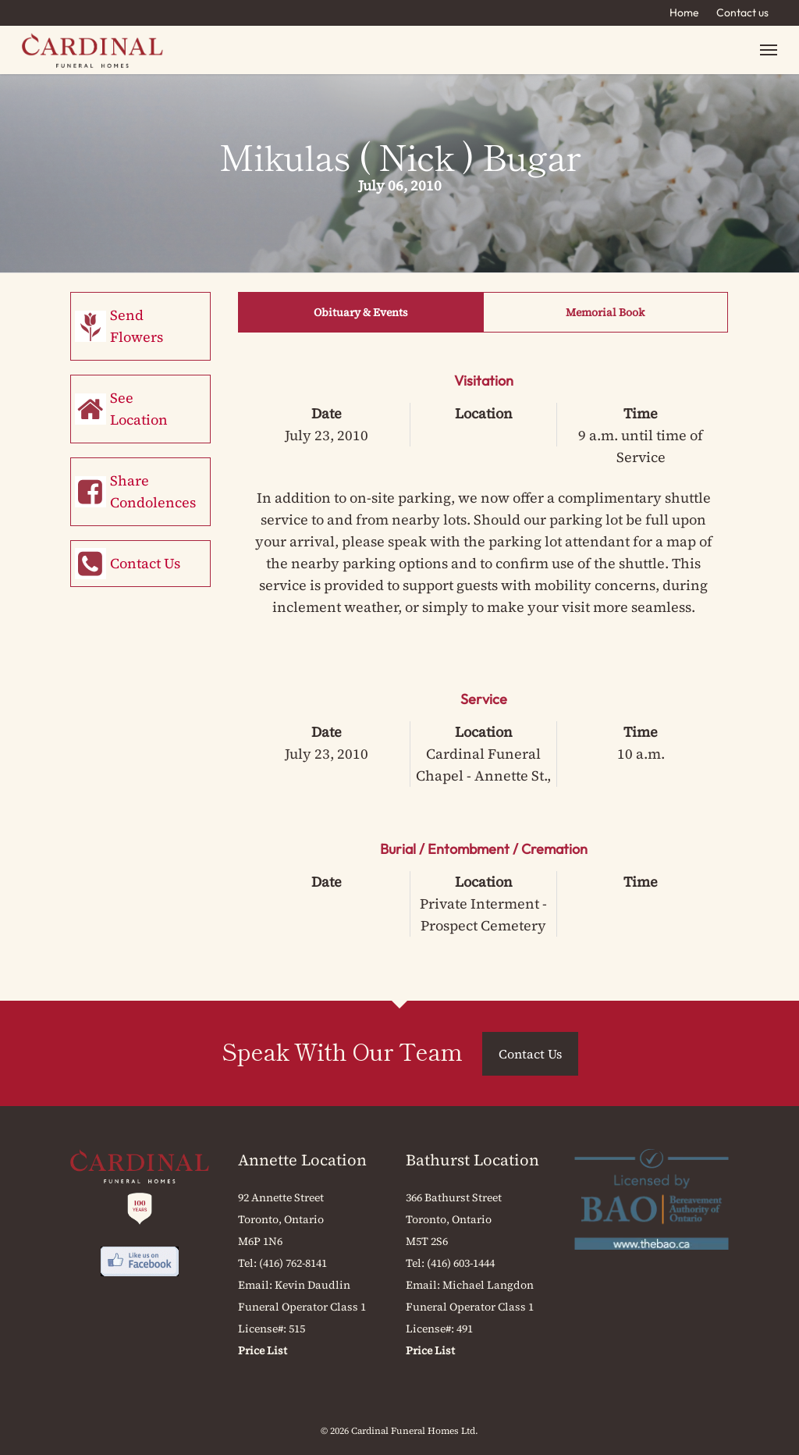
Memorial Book (605, 312)
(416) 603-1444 (461, 1263)
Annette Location (302, 1160)
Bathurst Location (472, 1160)
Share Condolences (153, 491)
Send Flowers (136, 326)
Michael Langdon (488, 1285)
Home (684, 12)
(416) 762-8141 (293, 1263)
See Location (139, 408)
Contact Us (145, 563)
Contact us (742, 12)
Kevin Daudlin (312, 1285)
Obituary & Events (361, 312)
